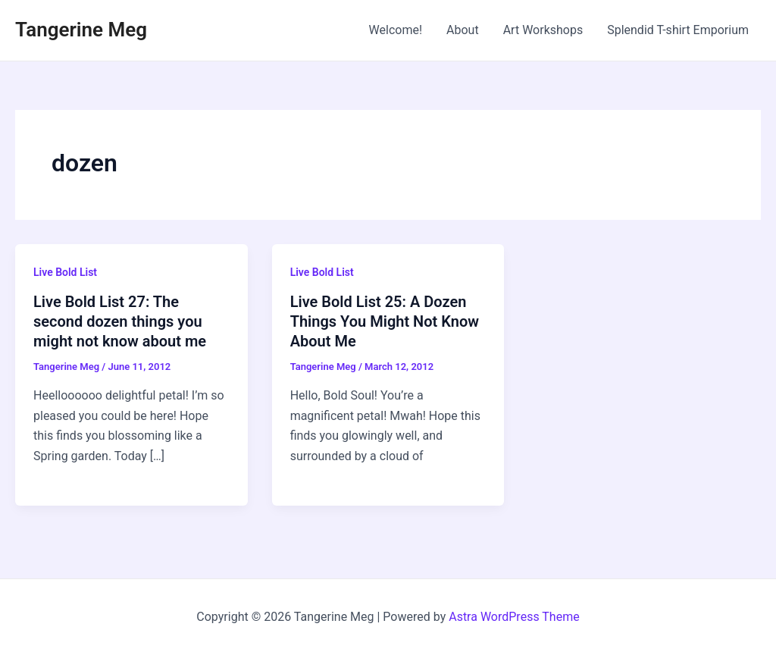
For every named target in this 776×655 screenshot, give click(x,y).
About (462, 30)
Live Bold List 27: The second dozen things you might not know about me (119, 321)
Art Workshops (543, 30)
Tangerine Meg (81, 29)
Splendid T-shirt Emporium (678, 30)
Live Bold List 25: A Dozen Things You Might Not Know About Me (384, 321)
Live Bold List (65, 272)
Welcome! (395, 30)
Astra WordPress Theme (514, 617)
